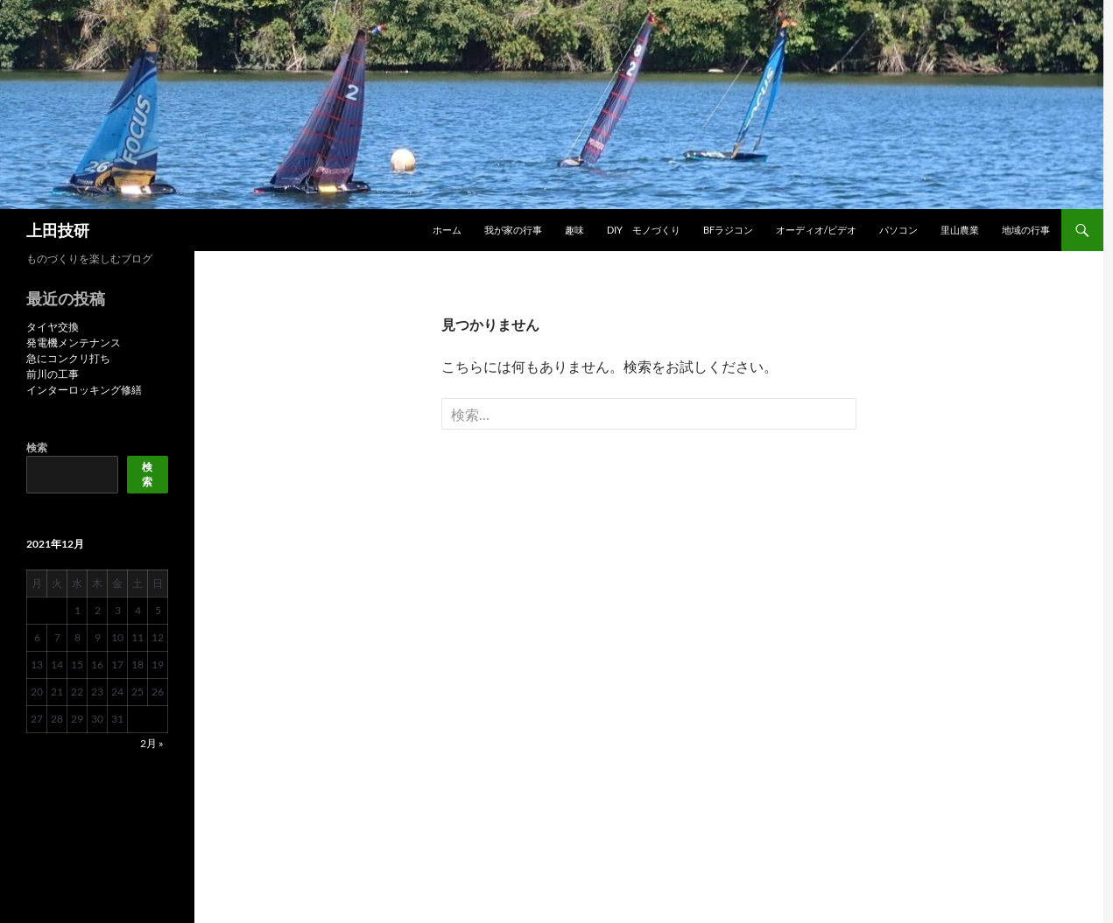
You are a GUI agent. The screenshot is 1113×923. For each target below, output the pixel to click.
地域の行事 (1026, 229)
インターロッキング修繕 (84, 389)
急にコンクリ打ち (68, 358)
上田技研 (57, 230)
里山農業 (959, 229)
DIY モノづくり (643, 229)
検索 (36, 447)
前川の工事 (52, 374)
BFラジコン (728, 229)
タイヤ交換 (52, 326)
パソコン (898, 229)
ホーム (447, 229)
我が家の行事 (513, 229)
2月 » (152, 743)
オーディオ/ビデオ (816, 229)
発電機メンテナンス (73, 342)
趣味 (574, 229)
